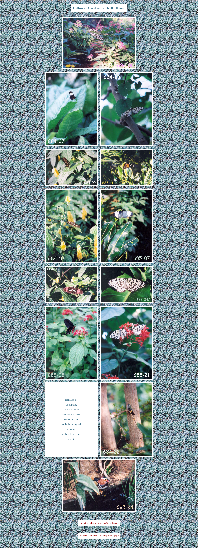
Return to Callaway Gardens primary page (99, 535)
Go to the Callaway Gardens (92, 523)
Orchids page (112, 523)
